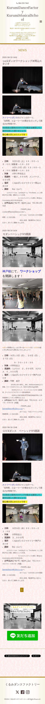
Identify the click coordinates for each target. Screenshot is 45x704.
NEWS (22, 50)
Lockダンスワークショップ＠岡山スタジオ (22, 62)
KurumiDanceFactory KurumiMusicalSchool (22, 14)
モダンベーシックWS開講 (17, 234)
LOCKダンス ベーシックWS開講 (21, 430)
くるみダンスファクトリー (22, 684)
